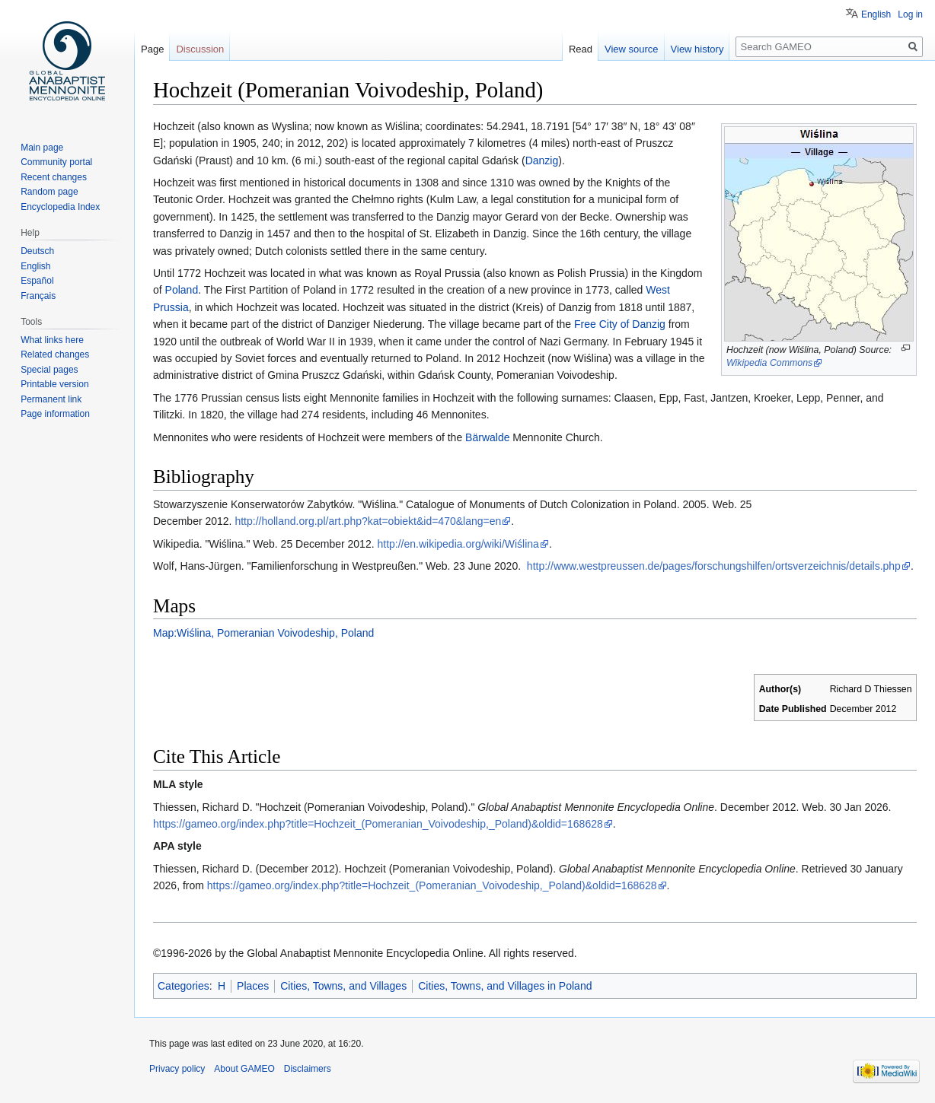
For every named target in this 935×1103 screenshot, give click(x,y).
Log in (910, 14)
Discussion (200, 49)
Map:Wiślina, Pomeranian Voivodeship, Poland (263, 633)
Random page (49, 191)
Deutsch (37, 251)
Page (152, 49)
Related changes (55, 354)
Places (253, 986)
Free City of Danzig (619, 324)
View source (632, 49)
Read (580, 49)
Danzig (542, 160)
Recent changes (54, 177)
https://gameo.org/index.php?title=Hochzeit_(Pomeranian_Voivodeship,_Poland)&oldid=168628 (378, 824)
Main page (42, 147)
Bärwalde (487, 437)
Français (38, 296)
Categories (183, 986)
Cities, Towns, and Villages (343, 986)
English (876, 14)
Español (37, 280)
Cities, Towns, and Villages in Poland (505, 986)
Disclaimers (307, 1068)
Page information (55, 413)
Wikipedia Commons (769, 363)
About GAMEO (244, 1068)
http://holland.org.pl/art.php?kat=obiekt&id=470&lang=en (368, 521)
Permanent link (51, 399)
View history (697, 49)
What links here (52, 340)
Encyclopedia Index (60, 207)
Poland (182, 290)
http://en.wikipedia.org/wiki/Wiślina (457, 544)
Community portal (56, 162)
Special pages (49, 369)
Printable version (54, 384)
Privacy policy (177, 1068)
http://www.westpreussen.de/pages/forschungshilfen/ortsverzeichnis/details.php (714, 566)
